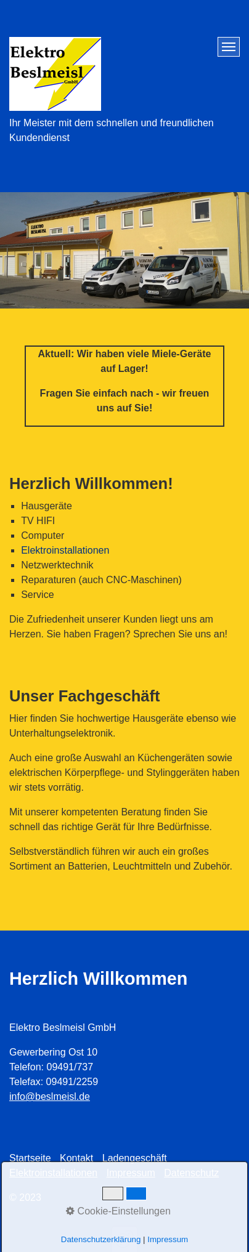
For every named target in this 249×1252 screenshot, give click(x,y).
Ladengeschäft (134, 1158)
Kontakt (76, 1158)
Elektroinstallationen (65, 550)
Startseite (30, 1158)
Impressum (131, 1173)
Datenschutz (191, 1173)
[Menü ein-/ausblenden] (229, 47)
